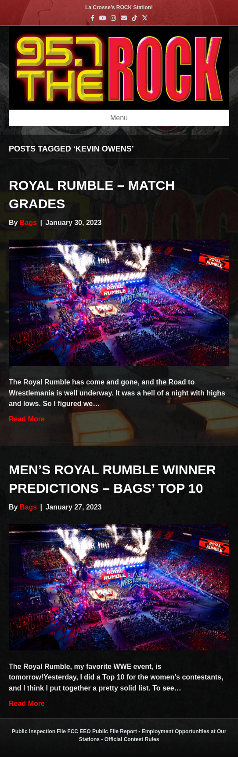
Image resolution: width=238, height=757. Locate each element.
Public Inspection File (39, 731)
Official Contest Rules (132, 739)
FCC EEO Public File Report (102, 731)
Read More (27, 419)
